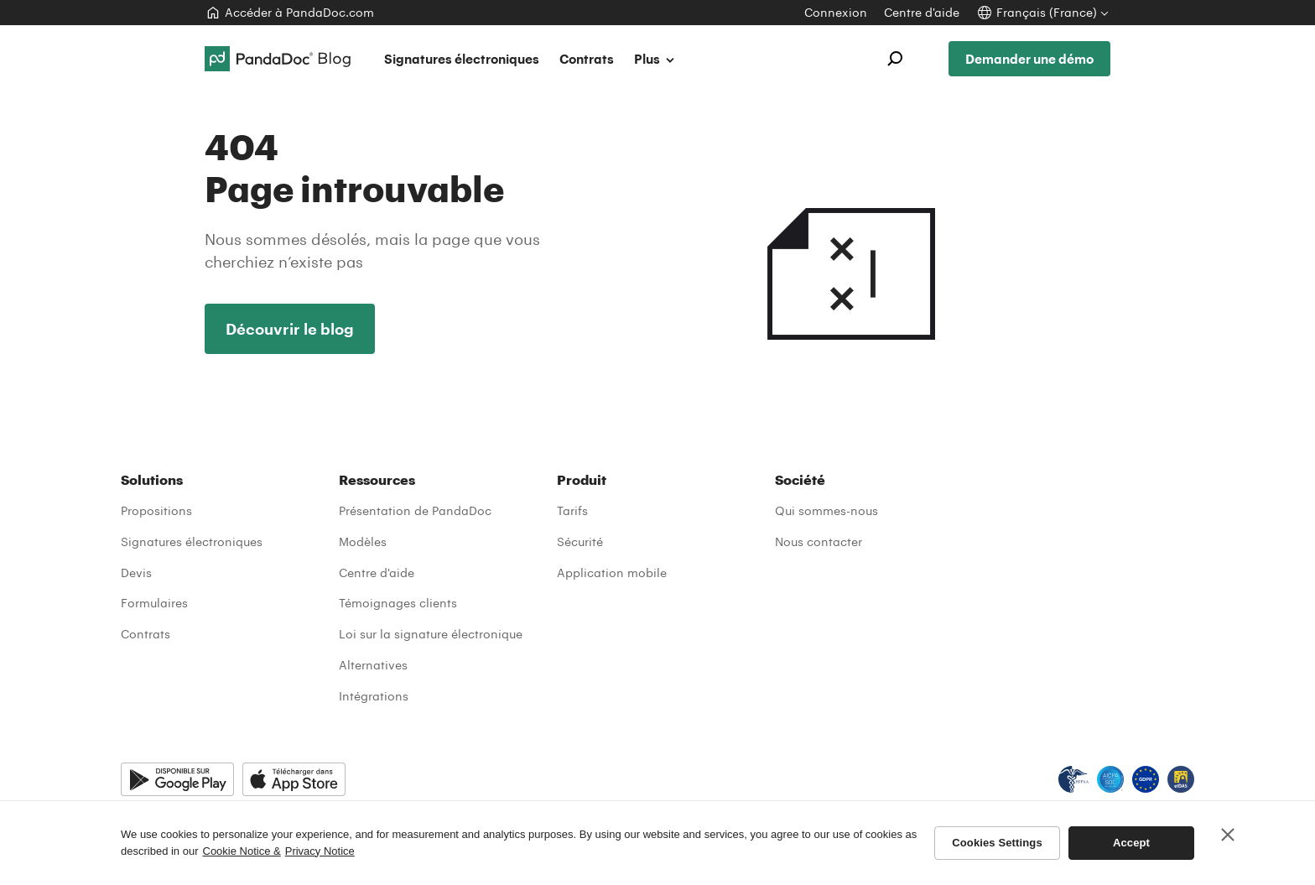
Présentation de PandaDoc (415, 510)
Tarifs (572, 510)
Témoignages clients (398, 603)
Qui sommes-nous (826, 510)
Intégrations (373, 696)
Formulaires (154, 603)
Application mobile (612, 572)
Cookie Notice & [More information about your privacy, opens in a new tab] (242, 851)
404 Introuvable (850, 233)
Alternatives (373, 665)
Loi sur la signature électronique (430, 634)
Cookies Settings (997, 842)
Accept (1131, 842)
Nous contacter (818, 541)
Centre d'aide (376, 572)
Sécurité (580, 541)
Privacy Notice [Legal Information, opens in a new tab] (320, 851)
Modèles (363, 541)
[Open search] (895, 59)
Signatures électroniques (461, 58)
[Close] (1227, 834)
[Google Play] (177, 779)
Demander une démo (1029, 58)
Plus (655, 58)
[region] (657, 842)
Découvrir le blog (290, 329)
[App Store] (294, 779)
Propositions (156, 510)
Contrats (586, 58)
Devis (136, 572)
